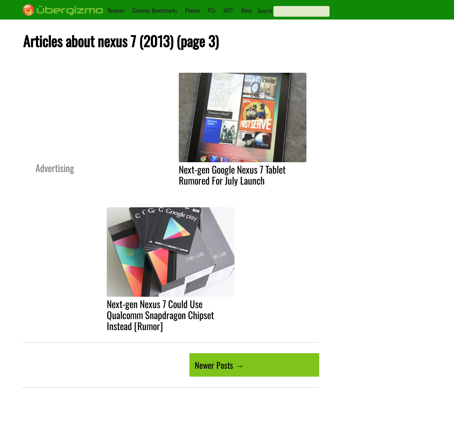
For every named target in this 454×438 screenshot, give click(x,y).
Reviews (116, 10)
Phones (192, 10)
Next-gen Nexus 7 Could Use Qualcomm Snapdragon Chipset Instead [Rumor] (160, 315)
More (246, 10)
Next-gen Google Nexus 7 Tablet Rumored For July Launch (232, 174)
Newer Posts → (219, 364)
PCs (212, 10)
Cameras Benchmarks (154, 10)
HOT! (228, 10)
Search (265, 10)
